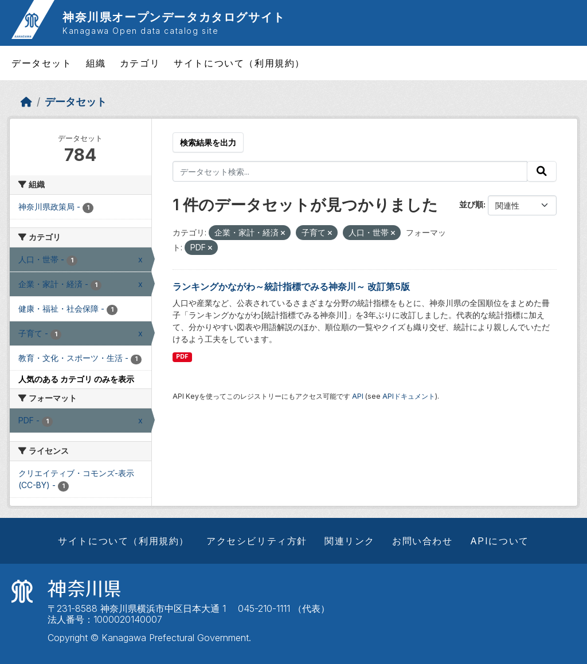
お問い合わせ (422, 541)
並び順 (471, 204)
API (357, 396)
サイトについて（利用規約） (239, 63)
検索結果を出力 (208, 142)
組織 (96, 63)
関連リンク (349, 541)
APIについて (499, 541)
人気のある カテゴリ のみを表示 (76, 379)
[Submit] (542, 171)
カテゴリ (140, 63)
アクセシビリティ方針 (256, 541)
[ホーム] (26, 102)
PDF (182, 356)
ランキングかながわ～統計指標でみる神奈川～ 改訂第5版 (291, 286)
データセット (41, 63)
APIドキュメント (408, 396)
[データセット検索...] (350, 171)
